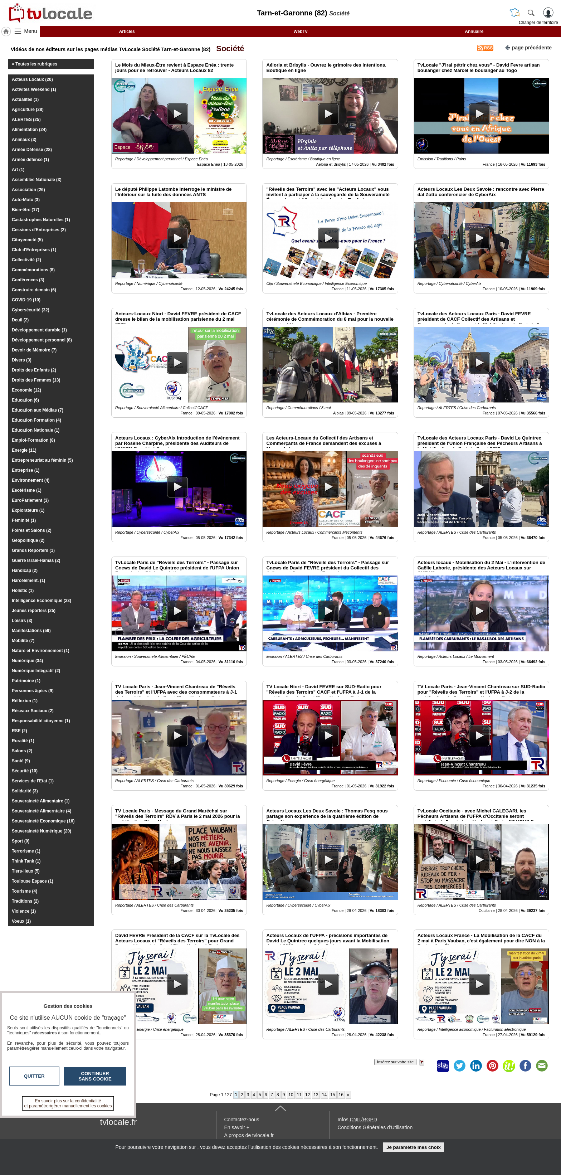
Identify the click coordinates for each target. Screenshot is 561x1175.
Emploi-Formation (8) (33, 440)
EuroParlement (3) (30, 500)
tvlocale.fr (118, 1122)
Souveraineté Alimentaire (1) (41, 800)
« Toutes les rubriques (34, 64)
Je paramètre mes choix (413, 1147)
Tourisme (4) (24, 891)
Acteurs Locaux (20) (32, 79)
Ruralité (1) (23, 740)
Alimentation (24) (29, 129)
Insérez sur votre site (395, 1062)
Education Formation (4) (36, 420)
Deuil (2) (20, 319)
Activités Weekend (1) (34, 89)
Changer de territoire (538, 22)
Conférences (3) (28, 279)
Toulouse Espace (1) (32, 881)
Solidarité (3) (25, 790)
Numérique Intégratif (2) (36, 670)
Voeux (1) (21, 921)
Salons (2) (22, 750)
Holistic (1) (23, 590)
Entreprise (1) (25, 470)
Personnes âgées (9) (33, 690)
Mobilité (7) (23, 640)
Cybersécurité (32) (30, 309)
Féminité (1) (24, 520)
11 (299, 1094)
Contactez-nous (241, 1119)
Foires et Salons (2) (32, 530)
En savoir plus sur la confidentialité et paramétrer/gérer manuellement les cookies (68, 1103)
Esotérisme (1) (27, 490)
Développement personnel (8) (42, 340)
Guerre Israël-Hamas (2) (36, 560)
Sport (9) (20, 841)
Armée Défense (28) (32, 149)
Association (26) (28, 189)
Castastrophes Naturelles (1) (41, 219)
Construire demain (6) (34, 289)
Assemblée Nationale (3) (37, 179)
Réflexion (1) (25, 700)
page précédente (528, 47)
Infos (357, 1119)
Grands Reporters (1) (33, 550)
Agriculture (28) (28, 109)
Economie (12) (26, 390)
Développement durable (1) (39, 329)
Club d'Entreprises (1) (34, 249)
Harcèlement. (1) (28, 580)
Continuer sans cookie (95, 1076)
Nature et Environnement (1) (40, 650)
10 (290, 1094)
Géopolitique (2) (28, 540)
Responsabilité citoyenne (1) (41, 720)
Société (228, 48)
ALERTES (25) (26, 119)
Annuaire (474, 31)
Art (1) (18, 169)
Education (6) (25, 400)
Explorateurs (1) (28, 510)
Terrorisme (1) (26, 851)
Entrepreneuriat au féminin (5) (42, 460)
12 (307, 1094)
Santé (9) (21, 760)
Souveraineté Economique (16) (43, 821)
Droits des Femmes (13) (36, 380)
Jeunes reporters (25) (33, 610)
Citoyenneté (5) (27, 239)
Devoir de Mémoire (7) (34, 350)
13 (315, 1094)
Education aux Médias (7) (37, 410)
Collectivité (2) (26, 259)
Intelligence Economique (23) (41, 600)
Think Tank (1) (26, 861)
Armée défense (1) (30, 159)
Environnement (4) (30, 480)
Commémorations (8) (33, 269)
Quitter (34, 1076)
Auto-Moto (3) (26, 199)
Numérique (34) (27, 660)
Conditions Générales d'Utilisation (375, 1127)
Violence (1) (24, 911)
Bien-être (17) (25, 209)
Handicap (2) (25, 570)
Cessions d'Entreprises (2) (39, 229)
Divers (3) (21, 360)
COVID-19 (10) (26, 299)
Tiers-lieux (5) (26, 871)
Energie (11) (24, 450)
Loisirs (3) (22, 620)
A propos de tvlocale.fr (249, 1135)
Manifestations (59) (31, 630)
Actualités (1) (25, 99)
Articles (127, 31)
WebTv (300, 31)
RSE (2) (19, 730)
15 (332, 1094)
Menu (30, 31)
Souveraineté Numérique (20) (41, 831)
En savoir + (236, 1127)
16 (341, 1094)
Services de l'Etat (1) (33, 780)
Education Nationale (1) (35, 430)
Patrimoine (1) (26, 680)
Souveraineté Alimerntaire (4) (41, 811)
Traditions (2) (25, 901)
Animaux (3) (24, 139)
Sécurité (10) (25, 770)
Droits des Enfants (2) (34, 370)
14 (324, 1094)
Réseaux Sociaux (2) (33, 710)
